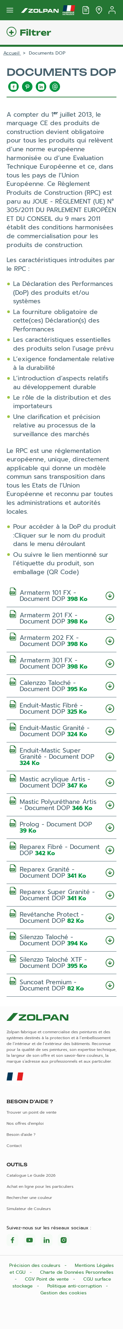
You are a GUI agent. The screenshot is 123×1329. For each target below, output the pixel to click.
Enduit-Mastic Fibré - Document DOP (61, 708)
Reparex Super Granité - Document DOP (61, 894)
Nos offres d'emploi (25, 1123)
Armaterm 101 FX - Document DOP (61, 595)
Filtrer (35, 32)
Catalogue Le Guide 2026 (31, 1175)
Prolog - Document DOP (61, 827)
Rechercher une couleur (29, 1198)
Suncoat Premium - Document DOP (61, 984)
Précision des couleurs (35, 1265)
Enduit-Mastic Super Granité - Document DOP (61, 756)
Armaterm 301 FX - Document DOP (61, 663)
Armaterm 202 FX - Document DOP (61, 640)
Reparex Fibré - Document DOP (61, 849)
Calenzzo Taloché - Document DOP (61, 685)
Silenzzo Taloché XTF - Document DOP (61, 962)
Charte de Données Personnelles (76, 1272)
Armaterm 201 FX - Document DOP (61, 617)
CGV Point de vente (48, 1279)
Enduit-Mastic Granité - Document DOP (61, 730)
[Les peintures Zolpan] (40, 10)
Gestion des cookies (63, 1292)
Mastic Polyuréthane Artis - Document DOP (61, 804)
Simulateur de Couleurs (29, 1209)
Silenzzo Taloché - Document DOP (61, 939)
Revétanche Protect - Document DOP (61, 917)
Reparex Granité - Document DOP (61, 872)
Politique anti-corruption (75, 1286)
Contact (14, 1146)
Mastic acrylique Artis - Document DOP (61, 781)
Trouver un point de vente (31, 1112)
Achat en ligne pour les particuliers (40, 1186)
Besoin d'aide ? (21, 1135)
